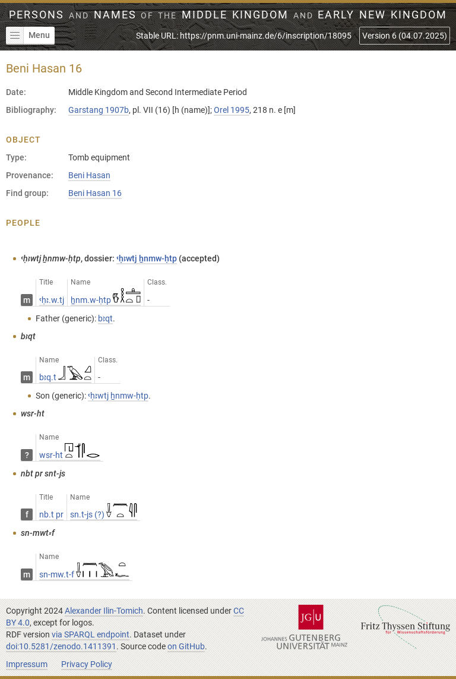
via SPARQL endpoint (90, 634)
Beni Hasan (89, 175)
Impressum (27, 664)
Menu (28, 36)
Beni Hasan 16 (95, 193)
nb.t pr (51, 514)
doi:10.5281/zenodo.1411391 (61, 646)
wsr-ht (69, 455)
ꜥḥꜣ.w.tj (51, 300)
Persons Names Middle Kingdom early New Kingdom (228, 15)
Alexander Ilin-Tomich (104, 610)
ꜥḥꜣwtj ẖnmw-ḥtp (146, 258)
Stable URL (244, 35)
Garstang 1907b (98, 110)
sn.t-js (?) (103, 514)
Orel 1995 (231, 110)
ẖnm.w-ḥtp (106, 300)
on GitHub (186, 646)
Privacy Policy (86, 664)
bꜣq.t (65, 377)
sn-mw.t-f (84, 574)
